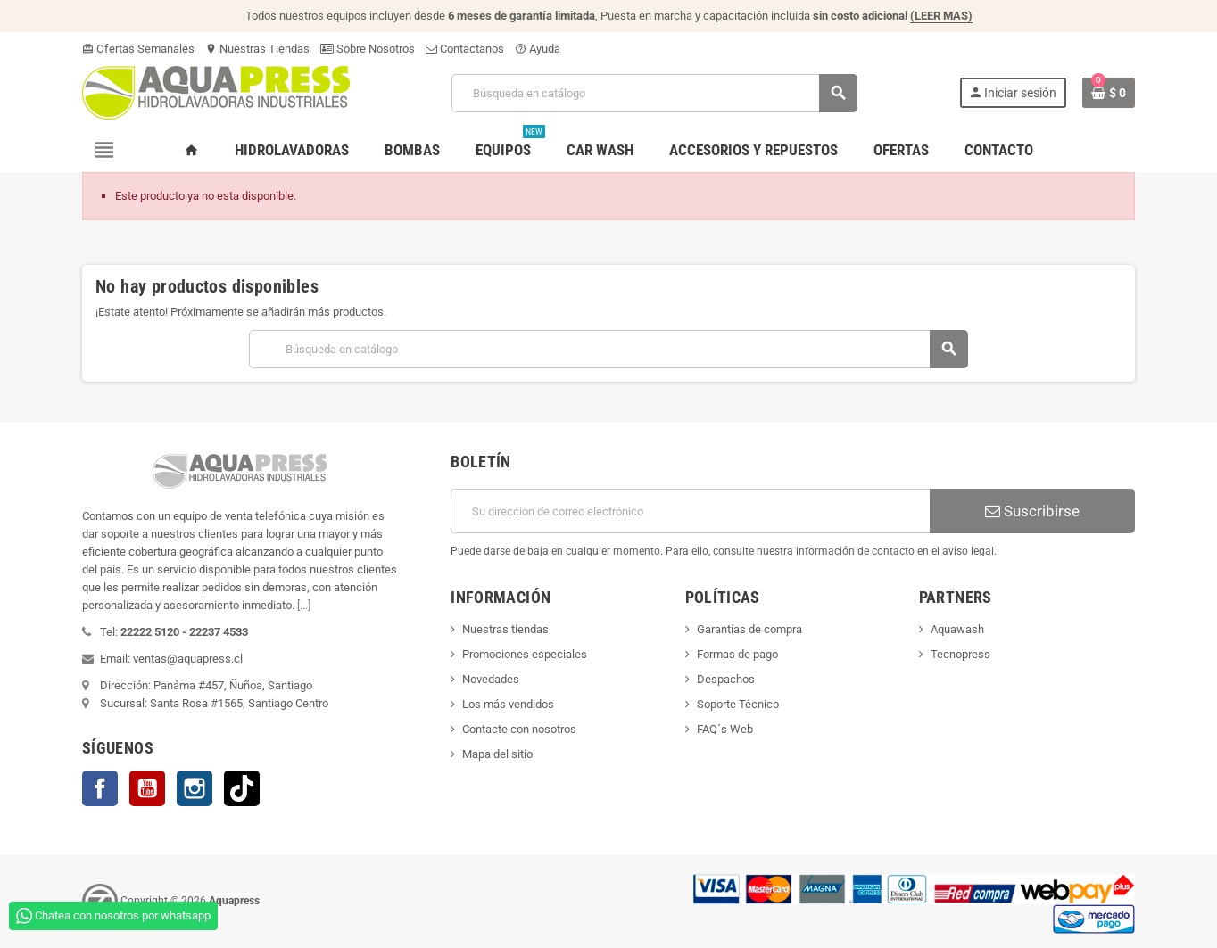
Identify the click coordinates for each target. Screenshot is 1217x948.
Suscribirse (1032, 511)
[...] (303, 605)
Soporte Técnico (738, 704)
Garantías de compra (749, 629)
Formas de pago (737, 654)
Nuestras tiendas (505, 629)
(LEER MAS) (941, 15)
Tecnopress (960, 654)
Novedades (490, 679)
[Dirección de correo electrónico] (690, 511)
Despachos (726, 679)
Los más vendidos (508, 704)
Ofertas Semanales (138, 48)
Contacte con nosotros (519, 729)
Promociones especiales (524, 654)
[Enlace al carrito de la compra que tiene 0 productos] (1108, 93)
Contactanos (465, 48)
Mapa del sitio (497, 754)
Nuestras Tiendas (257, 48)
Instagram (194, 788)
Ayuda (537, 48)
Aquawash (957, 629)
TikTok (242, 788)
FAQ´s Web (725, 729)
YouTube (147, 788)
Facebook (100, 788)
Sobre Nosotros (367, 48)
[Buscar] (654, 93)
